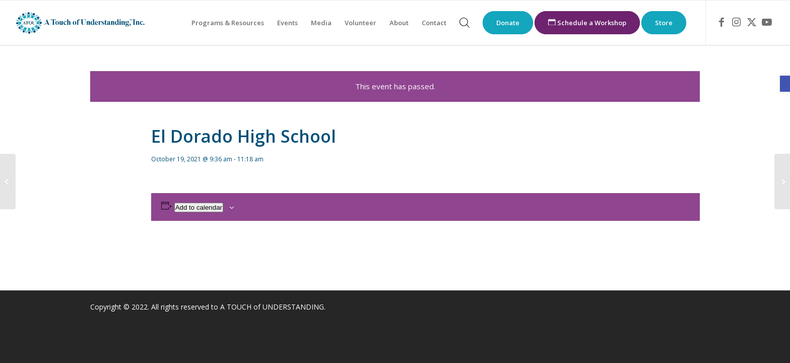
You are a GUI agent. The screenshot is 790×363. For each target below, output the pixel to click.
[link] (785, 84)
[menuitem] (228, 23)
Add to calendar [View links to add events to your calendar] (198, 207)
